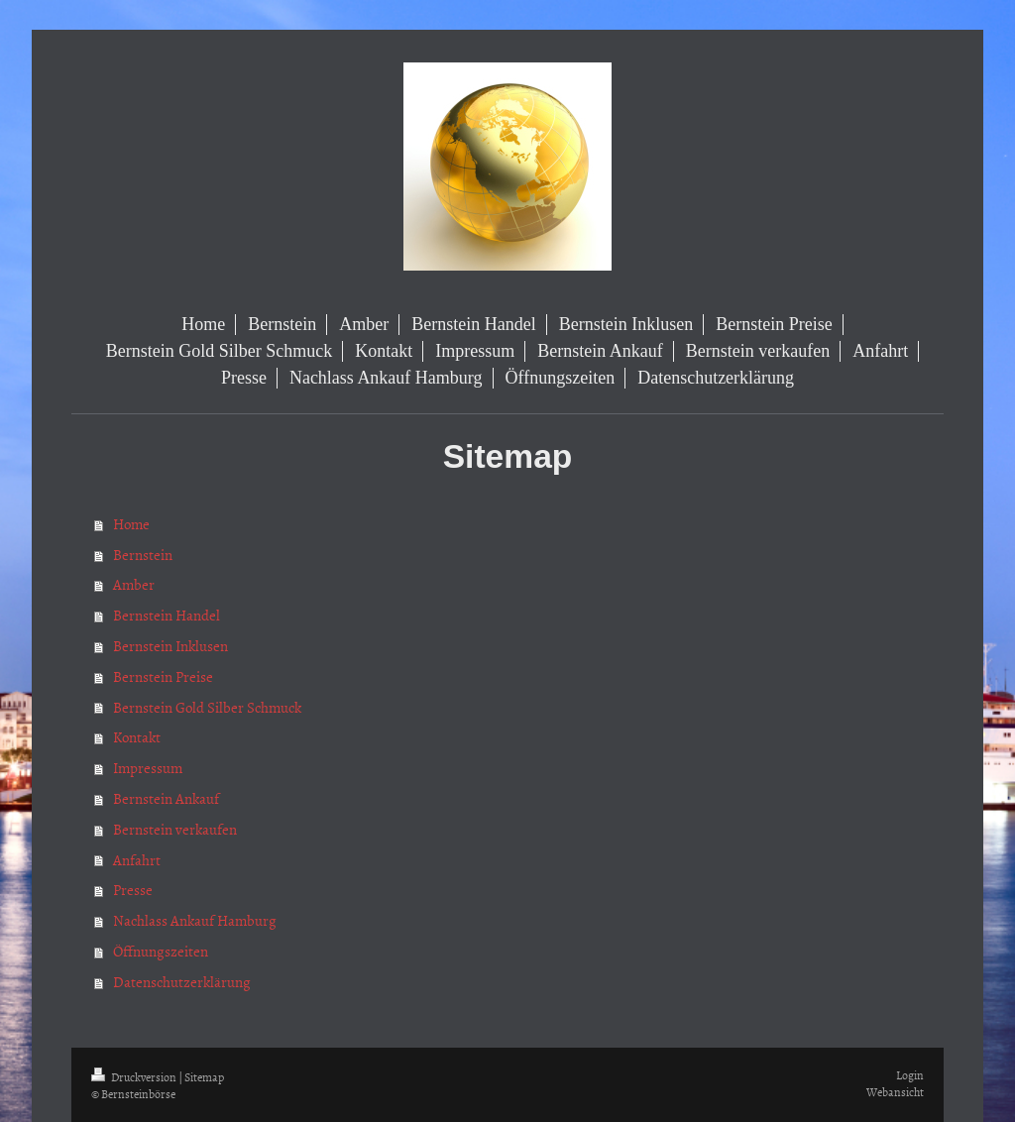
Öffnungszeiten (160, 951)
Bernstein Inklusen (170, 645)
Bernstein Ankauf (166, 798)
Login (910, 1075)
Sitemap (204, 1077)
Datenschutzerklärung (182, 981)
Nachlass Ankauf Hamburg (195, 920)
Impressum (147, 767)
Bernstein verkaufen (175, 829)
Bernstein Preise (163, 676)
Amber (134, 584)
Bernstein (142, 554)
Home (131, 523)
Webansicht (895, 1092)
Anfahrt (137, 859)
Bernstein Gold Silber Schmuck (207, 707)
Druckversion (134, 1077)
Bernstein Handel (166, 615)
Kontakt (137, 737)
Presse (133, 889)
